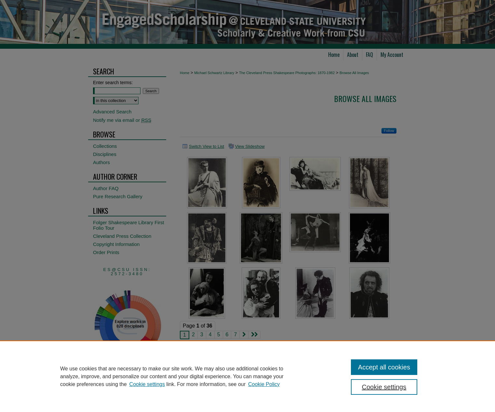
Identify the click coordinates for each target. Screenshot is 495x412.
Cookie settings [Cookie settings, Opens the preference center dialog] (384, 387)
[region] (247, 376)
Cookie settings (147, 384)
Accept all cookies (384, 367)
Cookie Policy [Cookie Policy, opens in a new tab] (264, 384)
